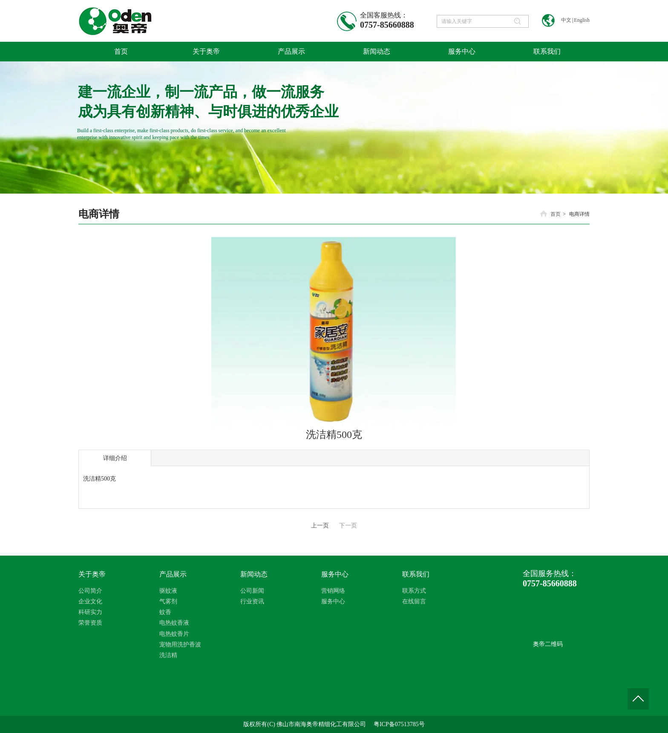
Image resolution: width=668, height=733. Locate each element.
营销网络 (333, 591)
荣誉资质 (90, 623)
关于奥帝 (92, 574)
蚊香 (165, 612)
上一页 (320, 525)
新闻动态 (254, 574)
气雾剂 (168, 601)
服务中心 (334, 574)
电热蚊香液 (174, 623)
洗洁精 (168, 655)
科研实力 (90, 612)
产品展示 (173, 574)
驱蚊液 (168, 591)
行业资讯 (252, 601)
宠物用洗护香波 (180, 644)
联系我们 (415, 574)
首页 (555, 214)
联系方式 (414, 591)
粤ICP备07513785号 (399, 724)
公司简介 (90, 591)
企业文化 (90, 601)
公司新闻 (252, 591)
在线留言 (414, 601)
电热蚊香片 (174, 634)
